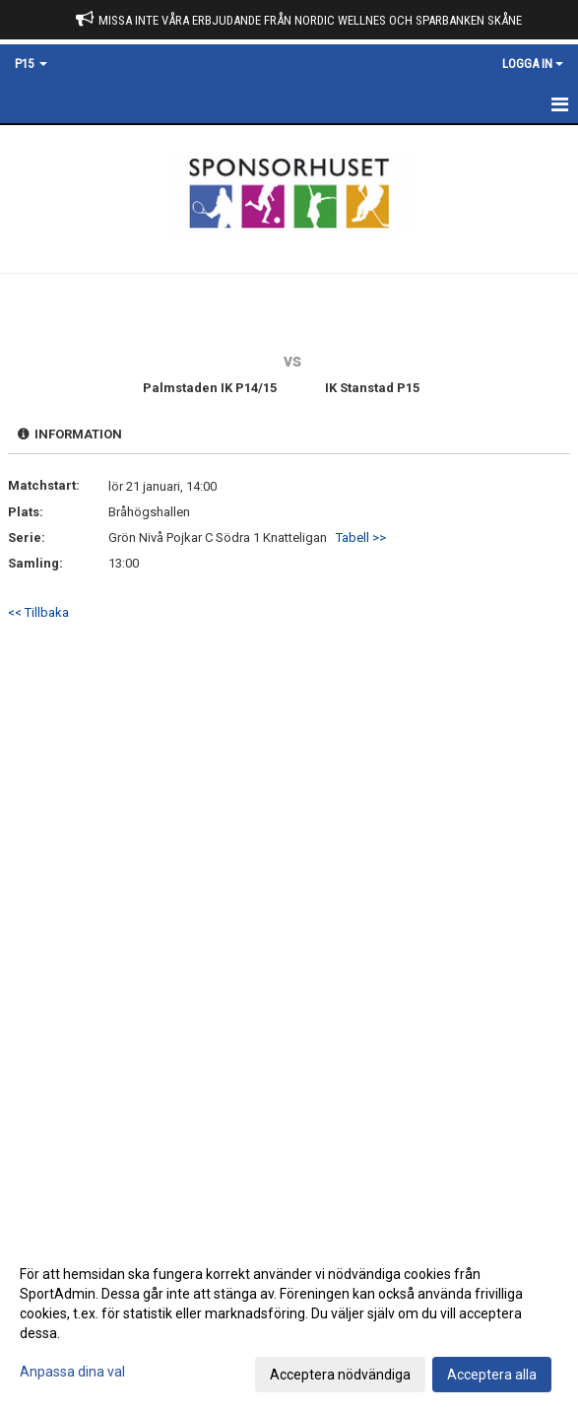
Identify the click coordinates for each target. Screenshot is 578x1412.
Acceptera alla (492, 1374)
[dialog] (289, 1323)
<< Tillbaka (38, 612)
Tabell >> (361, 537)
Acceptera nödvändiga (340, 1374)
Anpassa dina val (72, 1371)
